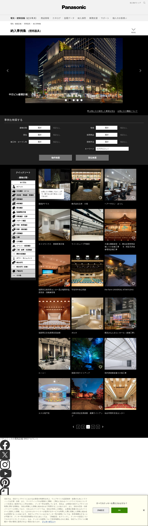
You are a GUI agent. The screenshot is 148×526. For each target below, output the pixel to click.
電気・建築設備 (15, 24)
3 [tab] (74, 100)
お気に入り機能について (128, 111)
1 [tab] (66, 100)
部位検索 (92, 157)
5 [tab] (82, 100)
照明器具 (27, 24)
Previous (7, 70)
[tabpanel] (74, 70)
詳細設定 (100, 510)
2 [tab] (70, 100)
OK (119, 510)
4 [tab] (78, 100)
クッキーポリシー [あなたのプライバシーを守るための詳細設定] (49, 522)
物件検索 (55, 157)
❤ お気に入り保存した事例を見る (101, 111)
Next (140, 70)
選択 (39, 127)
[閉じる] (144, 510)
